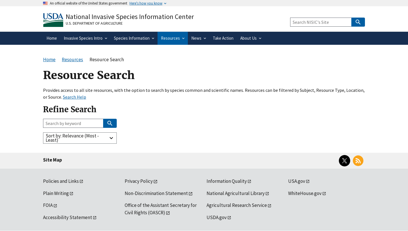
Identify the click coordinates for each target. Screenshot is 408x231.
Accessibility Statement (67, 217)
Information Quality (227, 181)
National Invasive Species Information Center (130, 16)
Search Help (74, 97)
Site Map (52, 160)
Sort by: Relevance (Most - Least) (72, 138)
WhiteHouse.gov (305, 193)
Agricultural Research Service (237, 205)
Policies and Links (61, 181)
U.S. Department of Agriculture (94, 23)
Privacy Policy (139, 181)
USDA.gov (217, 217)
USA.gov (296, 181)
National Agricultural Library (236, 193)
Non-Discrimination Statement (156, 193)
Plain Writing (56, 193)
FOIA (48, 205)
